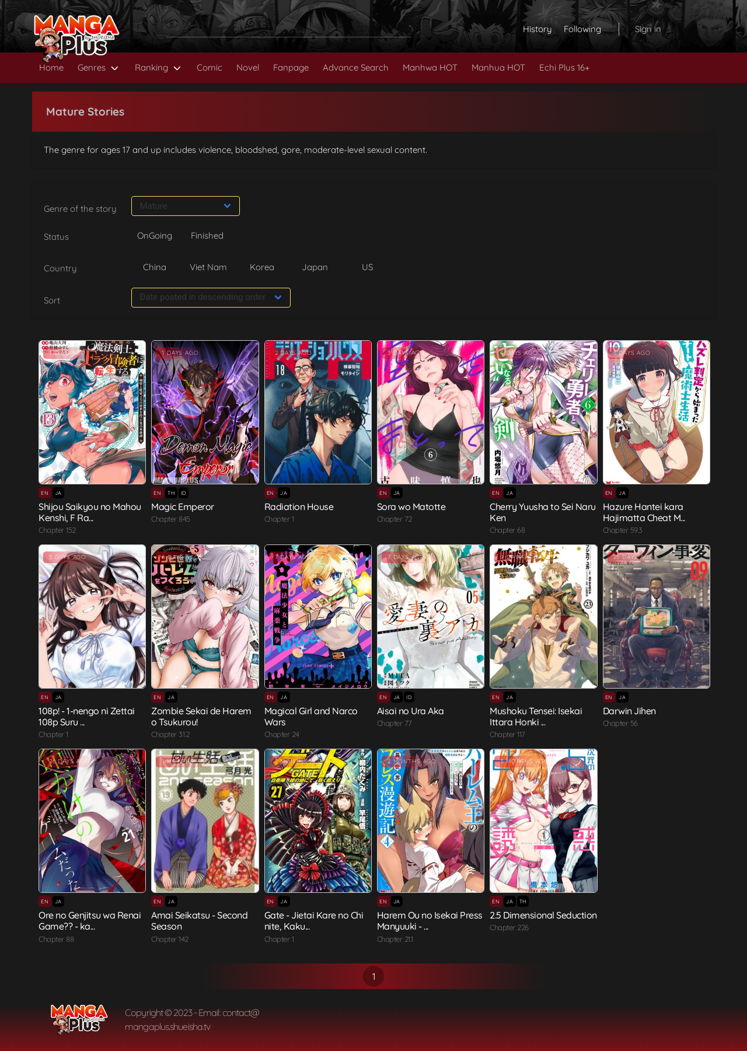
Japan (315, 267)
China (154, 267)
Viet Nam (208, 267)
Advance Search (356, 67)
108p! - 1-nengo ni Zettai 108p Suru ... (87, 716)
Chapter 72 (394, 518)
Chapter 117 (507, 734)
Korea (262, 267)
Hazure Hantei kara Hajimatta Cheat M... (644, 512)
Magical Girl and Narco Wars (311, 716)
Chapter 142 (170, 939)
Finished (207, 235)
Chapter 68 (507, 530)
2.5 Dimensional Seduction (543, 915)
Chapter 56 (620, 723)
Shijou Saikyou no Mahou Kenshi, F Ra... (90, 512)
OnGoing (154, 235)
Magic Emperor (182, 506)
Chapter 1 (279, 518)
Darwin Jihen (629, 711)
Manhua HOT (498, 67)
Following (582, 28)
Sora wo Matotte (411, 506)
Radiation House (299, 506)
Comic (209, 67)
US (367, 267)
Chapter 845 (170, 518)
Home (51, 67)
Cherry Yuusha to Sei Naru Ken (543, 512)
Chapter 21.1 (395, 939)
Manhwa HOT (430, 67)
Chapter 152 (57, 530)
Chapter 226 (509, 927)
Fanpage (291, 67)
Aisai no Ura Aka (410, 711)
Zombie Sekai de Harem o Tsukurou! (201, 716)
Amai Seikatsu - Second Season (199, 920)
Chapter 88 (56, 939)
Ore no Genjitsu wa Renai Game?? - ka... (90, 920)
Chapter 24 (281, 734)
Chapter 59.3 (623, 530)
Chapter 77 (394, 723)
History (537, 28)
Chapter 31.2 (170, 734)
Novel (247, 67)
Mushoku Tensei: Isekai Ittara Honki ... (536, 716)
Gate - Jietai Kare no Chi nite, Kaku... (314, 920)
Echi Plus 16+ (564, 67)
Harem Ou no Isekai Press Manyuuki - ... (430, 920)
